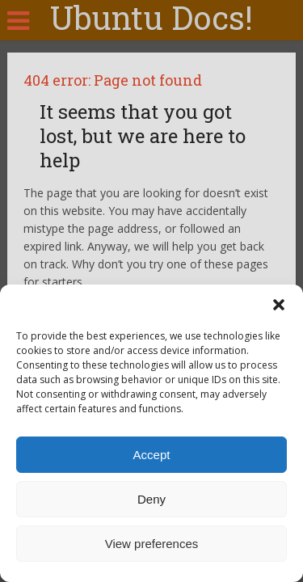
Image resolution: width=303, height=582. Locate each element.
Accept (151, 455)
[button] (279, 305)
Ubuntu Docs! (151, 17)
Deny (151, 499)
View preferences (152, 543)
